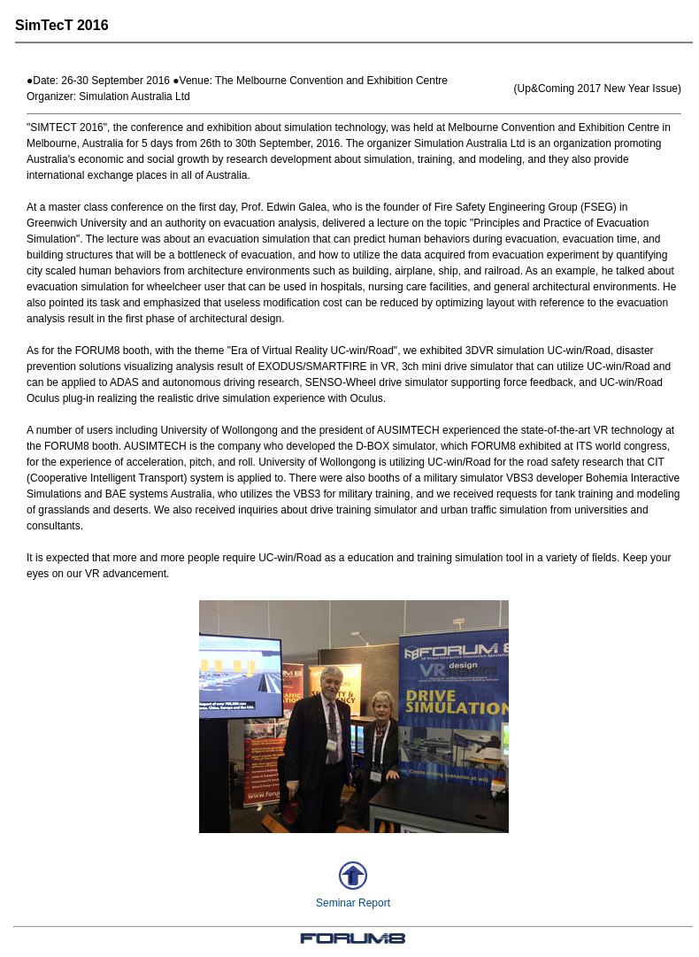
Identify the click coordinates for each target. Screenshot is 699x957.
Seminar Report (353, 903)
